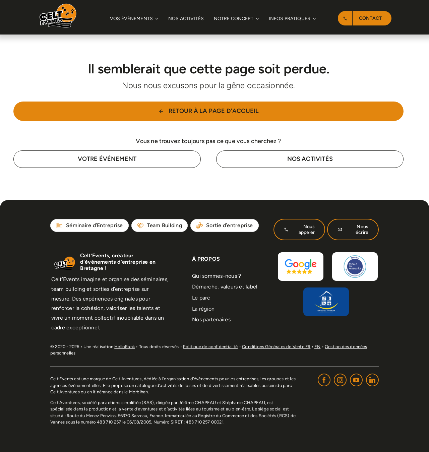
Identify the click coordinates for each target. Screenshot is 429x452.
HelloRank (124, 346)
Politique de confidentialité (210, 346)
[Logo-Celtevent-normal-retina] (58, 6)
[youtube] (356, 380)
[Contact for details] (107, 159)
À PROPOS (206, 259)
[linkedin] (372, 380)
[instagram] (340, 380)
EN (317, 346)
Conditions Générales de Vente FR (276, 346)
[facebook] (324, 380)
